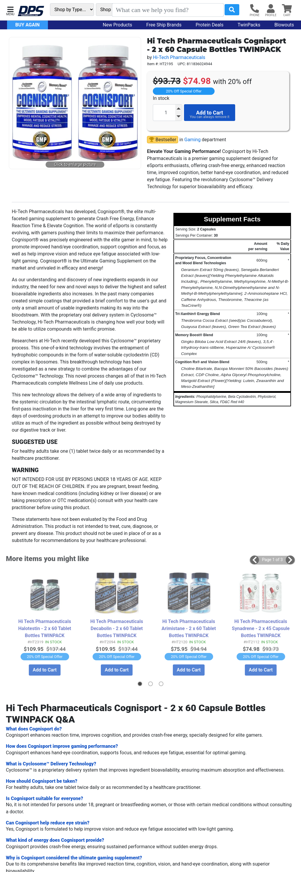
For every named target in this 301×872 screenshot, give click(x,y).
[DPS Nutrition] (31, 11)
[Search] (168, 10)
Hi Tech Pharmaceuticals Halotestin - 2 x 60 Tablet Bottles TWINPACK (45, 628)
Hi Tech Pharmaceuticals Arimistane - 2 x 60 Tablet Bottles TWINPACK (188, 628)
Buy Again (27, 25)
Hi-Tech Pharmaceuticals (179, 57)
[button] (10, 10)
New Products (117, 25)
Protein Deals (210, 25)
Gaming (192, 139)
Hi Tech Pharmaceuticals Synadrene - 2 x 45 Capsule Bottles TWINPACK (260, 628)
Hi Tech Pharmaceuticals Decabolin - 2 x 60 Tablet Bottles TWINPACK (116, 628)
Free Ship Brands (164, 25)
